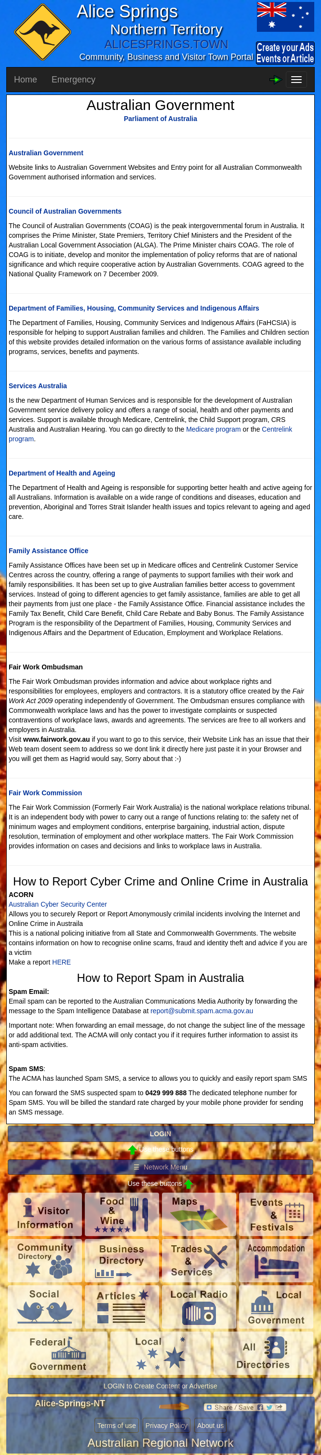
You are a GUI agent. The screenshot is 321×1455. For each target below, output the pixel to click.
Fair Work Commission (45, 793)
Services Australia (38, 386)
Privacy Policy (166, 1425)
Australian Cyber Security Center (58, 904)
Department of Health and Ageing (62, 473)
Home (25, 79)
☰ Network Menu (160, 1167)
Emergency (73, 79)
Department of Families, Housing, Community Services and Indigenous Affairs (134, 308)
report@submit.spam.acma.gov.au (201, 1011)
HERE (61, 962)
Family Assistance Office (48, 551)
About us (210, 1425)
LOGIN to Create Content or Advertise (160, 1386)
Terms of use (116, 1425)
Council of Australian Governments (65, 211)
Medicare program (213, 429)
